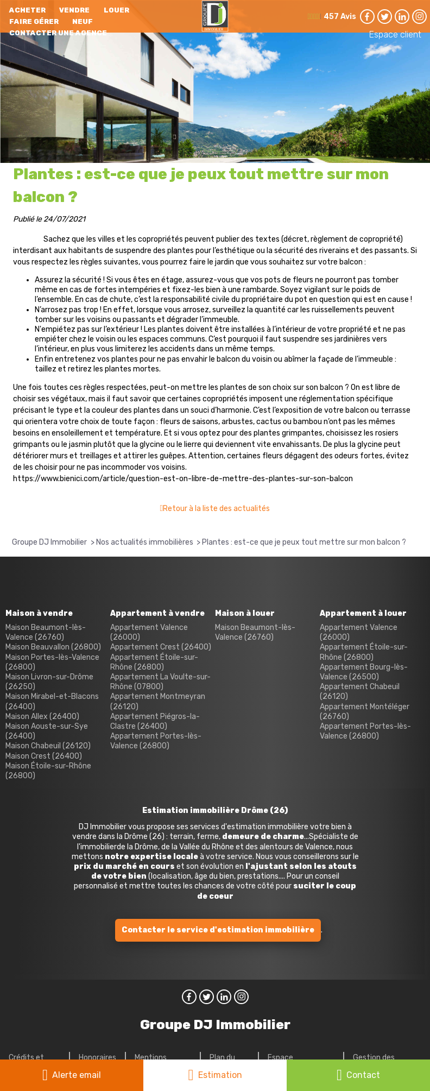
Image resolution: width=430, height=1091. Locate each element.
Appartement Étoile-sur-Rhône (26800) (154, 662)
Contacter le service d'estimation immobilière (218, 930)
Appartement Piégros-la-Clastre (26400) (155, 721)
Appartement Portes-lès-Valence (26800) (155, 741)
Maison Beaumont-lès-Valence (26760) (45, 632)
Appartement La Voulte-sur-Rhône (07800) (160, 681)
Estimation (220, 1075)
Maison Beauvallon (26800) (53, 647)
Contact (363, 1075)
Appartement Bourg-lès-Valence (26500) (364, 672)
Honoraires (97, 1057)
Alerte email (76, 1075)
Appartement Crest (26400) (160, 647)
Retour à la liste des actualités (216, 508)
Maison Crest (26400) (43, 756)
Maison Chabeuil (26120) (48, 746)
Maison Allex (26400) (42, 716)
